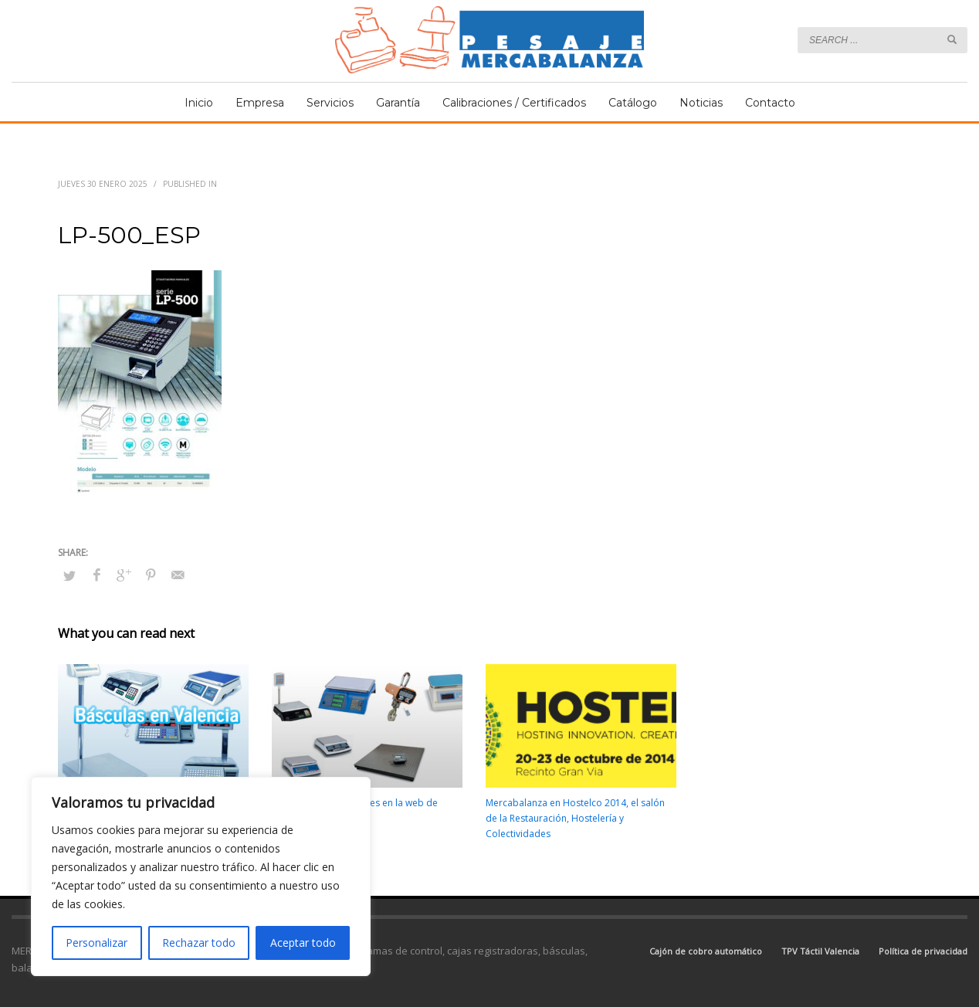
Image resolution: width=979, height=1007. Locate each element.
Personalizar (96, 942)
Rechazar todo (198, 942)
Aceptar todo (303, 942)
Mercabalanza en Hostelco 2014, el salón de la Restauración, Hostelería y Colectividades (575, 818)
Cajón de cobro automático (705, 951)
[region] (201, 876)
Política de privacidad (923, 951)
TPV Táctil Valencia (820, 951)
